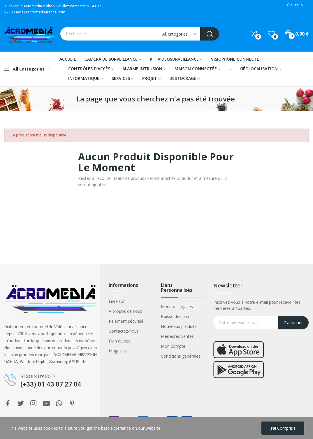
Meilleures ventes (177, 336)
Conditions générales (181, 356)
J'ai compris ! (283, 428)
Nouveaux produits (179, 326)
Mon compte (173, 346)
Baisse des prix (175, 316)
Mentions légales (177, 306)
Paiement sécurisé (126, 321)
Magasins (118, 351)
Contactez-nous (124, 331)
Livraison (117, 301)
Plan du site (120, 341)
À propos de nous (125, 311)
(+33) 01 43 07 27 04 (50, 384)
